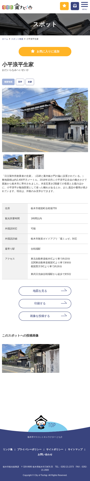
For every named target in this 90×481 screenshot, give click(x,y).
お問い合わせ (45, 454)
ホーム (5, 39)
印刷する (40, 303)
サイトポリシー (54, 449)
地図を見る (40, 290)
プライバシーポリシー (29, 449)
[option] (45, 120)
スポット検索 (17, 39)
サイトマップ (75, 449)
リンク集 (8, 449)
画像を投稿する (40, 316)
